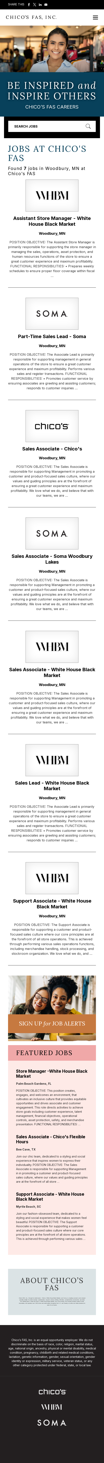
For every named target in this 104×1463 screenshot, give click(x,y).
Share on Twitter (34, 4)
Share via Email (46, 4)
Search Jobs (26, 126)
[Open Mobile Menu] (95, 17)
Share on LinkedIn (40, 4)
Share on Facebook (29, 4)
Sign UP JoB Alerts (52, 1023)
